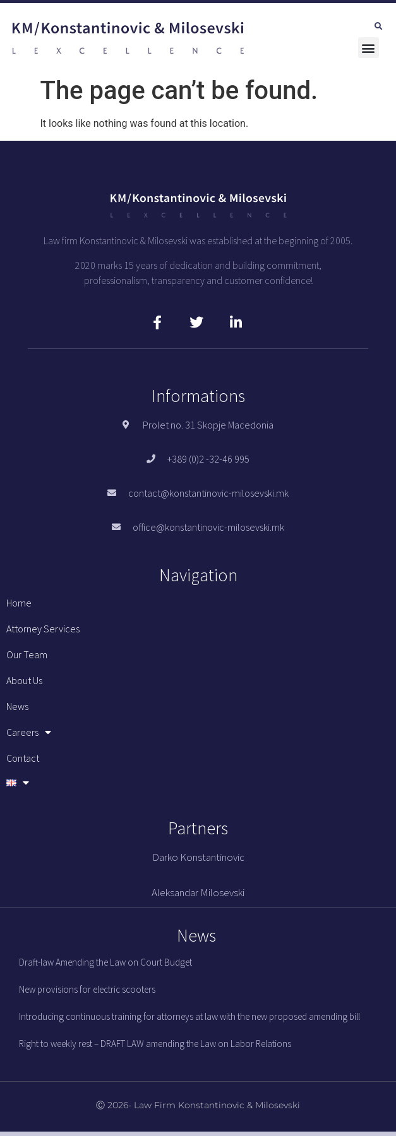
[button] (378, 26)
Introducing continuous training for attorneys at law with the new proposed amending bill (189, 1016)
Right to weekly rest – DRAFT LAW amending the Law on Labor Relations (155, 1044)
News (17, 706)
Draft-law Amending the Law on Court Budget (105, 962)
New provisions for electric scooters (87, 989)
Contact (22, 758)
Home (19, 602)
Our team (26, 654)
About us (24, 680)
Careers (28, 732)
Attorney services (43, 628)
